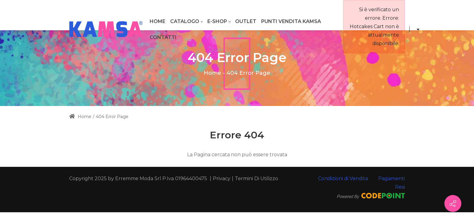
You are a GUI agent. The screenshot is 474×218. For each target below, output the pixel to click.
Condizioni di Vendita (343, 178)
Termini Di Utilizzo (256, 178)
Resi (400, 187)
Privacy (221, 178)
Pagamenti (391, 178)
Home (212, 73)
